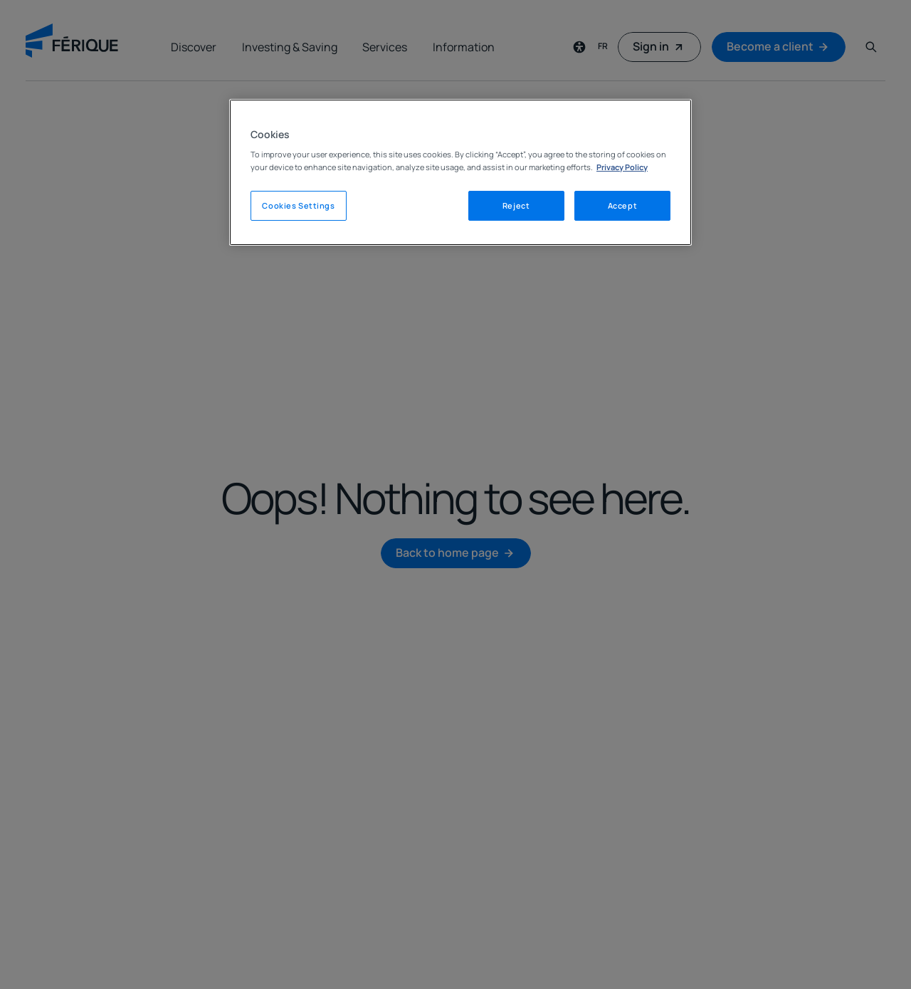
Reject (516, 205)
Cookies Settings (298, 205)
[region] (460, 172)
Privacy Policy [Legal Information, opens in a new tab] (622, 167)
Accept (622, 205)
